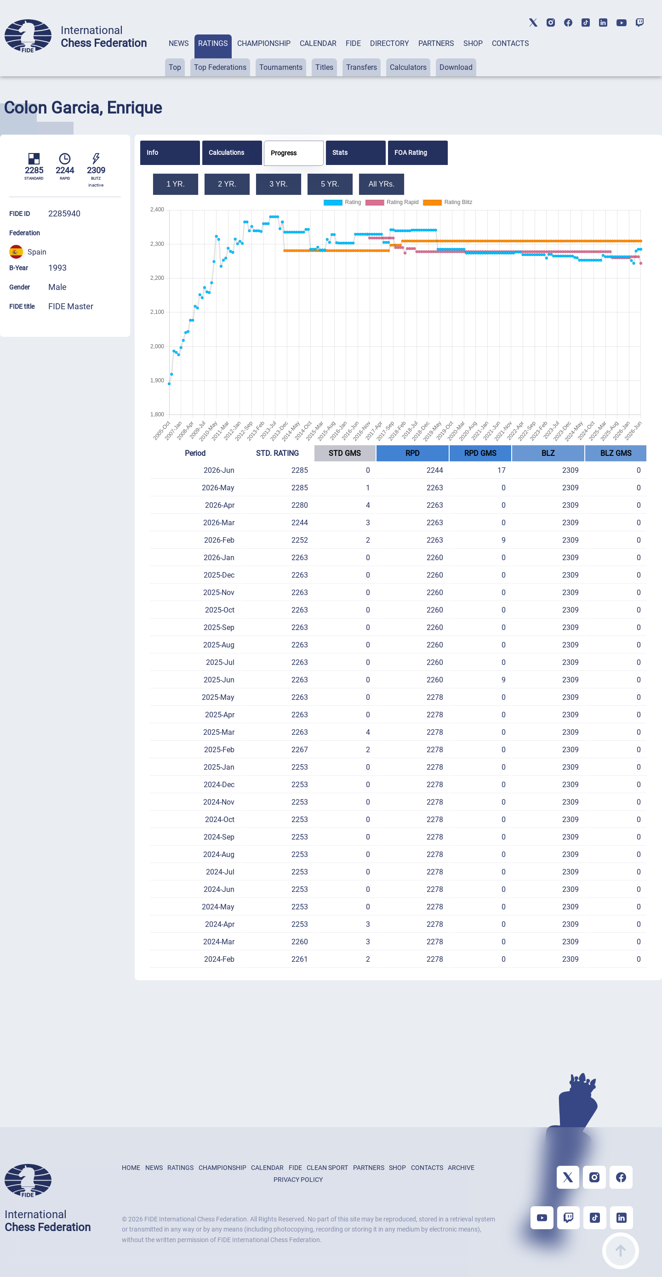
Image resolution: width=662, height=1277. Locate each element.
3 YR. (278, 184)
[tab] (179, 55)
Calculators (408, 67)
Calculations (226, 152)
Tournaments (280, 67)
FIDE (353, 43)
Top (175, 67)
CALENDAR (318, 43)
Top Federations (220, 67)
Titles (324, 67)
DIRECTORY (389, 43)
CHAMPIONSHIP (264, 43)
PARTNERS (436, 43)
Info (152, 152)
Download (456, 67)
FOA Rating (410, 152)
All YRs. (382, 184)
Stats (340, 152)
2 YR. (227, 184)
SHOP (473, 43)
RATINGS (213, 43)
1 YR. (175, 184)
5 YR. (330, 184)
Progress (284, 153)
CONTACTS (510, 43)
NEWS (179, 43)
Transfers (361, 67)
